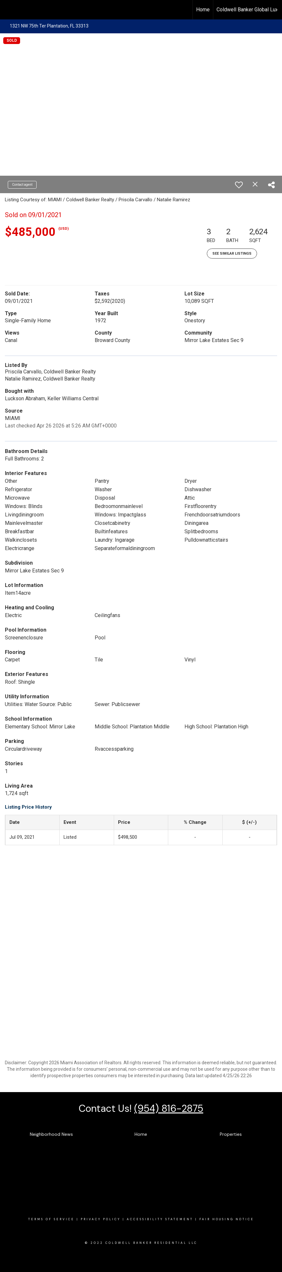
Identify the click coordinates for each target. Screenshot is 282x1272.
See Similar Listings (232, 253)
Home (203, 9)
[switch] (239, 185)
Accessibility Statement (160, 1219)
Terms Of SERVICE (51, 1219)
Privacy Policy (101, 1219)
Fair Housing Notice (226, 1219)
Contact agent (22, 184)
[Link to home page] (8, 9)
